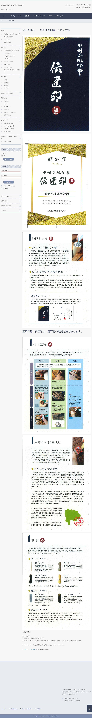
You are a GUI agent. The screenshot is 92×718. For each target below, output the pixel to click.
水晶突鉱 (6, 82)
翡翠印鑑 (8, 53)
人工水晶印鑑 (7, 42)
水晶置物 (6, 85)
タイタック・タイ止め (9, 112)
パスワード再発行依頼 (9, 185)
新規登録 (5, 188)
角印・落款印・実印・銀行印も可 (12, 70)
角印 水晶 (7, 39)
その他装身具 (4, 120)
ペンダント (7, 101)
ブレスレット (7, 106)
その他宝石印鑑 (8, 67)
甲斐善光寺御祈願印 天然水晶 (12, 34)
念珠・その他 (7, 115)
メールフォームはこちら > (29, 649)
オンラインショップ (39, 16)
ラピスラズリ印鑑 (8, 61)
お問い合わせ (59, 16)
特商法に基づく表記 (6, 205)
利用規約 (3, 210)
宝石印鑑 (3, 47)
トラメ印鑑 (7, 59)
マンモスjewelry (8, 131)
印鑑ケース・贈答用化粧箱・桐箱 (9, 137)
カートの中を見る (8, 159)
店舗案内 (27, 16)
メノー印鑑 (7, 64)
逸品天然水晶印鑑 (8, 36)
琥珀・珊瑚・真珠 (8, 123)
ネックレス (7, 104)
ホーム (4, 16)
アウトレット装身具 (9, 128)
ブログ (50, 16)
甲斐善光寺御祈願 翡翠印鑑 (11, 50)
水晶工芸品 (4, 77)
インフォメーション (15, 16)
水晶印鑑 (3, 31)
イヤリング (7, 109)
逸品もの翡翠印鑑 (10, 56)
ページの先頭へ (89, 708)
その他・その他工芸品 (7, 93)
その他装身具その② (9, 126)
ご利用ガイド (4, 201)
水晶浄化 (6, 88)
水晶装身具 (4, 98)
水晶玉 (5, 80)
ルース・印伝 (7, 141)
